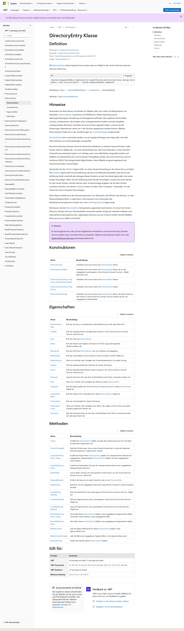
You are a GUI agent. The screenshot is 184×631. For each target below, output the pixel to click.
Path (52, 382)
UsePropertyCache (96, 202)
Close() (52, 441)
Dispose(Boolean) (56, 480)
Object (62, 90)
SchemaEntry (55, 401)
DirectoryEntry (59, 65)
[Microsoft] (4, 3)
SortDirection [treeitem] (10, 261)
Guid (52, 339)
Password (54, 377)
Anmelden (177, 3)
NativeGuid (54, 351)
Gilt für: (157, 48)
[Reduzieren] (30, 25)
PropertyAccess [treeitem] (11, 202)
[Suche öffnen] (169, 3)
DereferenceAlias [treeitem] (11, 89)
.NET (59, 27)
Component (94, 90)
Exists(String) (55, 485)
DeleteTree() (54, 473)
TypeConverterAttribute (68, 96)
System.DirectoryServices (69, 50)
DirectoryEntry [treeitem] (12, 103)
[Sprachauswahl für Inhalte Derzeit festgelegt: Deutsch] (8, 626)
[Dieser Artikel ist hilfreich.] (174, 56)
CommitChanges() (101, 132)
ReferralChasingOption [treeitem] (13, 225)
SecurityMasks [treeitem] (10, 256)
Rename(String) (56, 540)
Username (54, 413)
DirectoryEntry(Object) (59, 269)
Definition (158, 32)
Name (52, 343)
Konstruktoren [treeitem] (12, 107)
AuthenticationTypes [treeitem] (12, 71)
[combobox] (17, 31)
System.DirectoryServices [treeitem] (14, 41)
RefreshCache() (56, 528)
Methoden (158, 45)
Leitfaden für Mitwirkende (61, 605)
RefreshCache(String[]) (58, 536)
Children (69, 169)
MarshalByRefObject (77, 90)
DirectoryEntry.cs (62, 59)
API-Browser (70, 27)
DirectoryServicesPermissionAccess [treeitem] (18, 140)
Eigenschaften (159, 42)
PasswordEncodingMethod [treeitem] (15, 198)
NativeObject (55, 355)
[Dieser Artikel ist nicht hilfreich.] (177, 56)
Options (53, 365)
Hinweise (157, 35)
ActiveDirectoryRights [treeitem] (13, 54)
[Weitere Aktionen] (132, 27)
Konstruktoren (159, 38)
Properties (54, 386)
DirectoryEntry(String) (58, 294)
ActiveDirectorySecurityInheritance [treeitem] (18, 65)
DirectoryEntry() (56, 265)
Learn (52, 27)
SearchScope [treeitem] (10, 252)
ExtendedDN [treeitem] (9, 184)
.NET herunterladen (172, 10)
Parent (52, 370)
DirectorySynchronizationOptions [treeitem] (17, 171)
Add (96, 172)
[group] (92, 81)
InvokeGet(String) (57, 499)
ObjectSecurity (56, 360)
